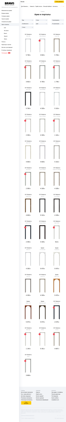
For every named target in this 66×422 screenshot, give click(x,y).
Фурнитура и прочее (6, 44)
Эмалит (6, 36)
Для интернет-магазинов (27, 392)
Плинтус (4, 41)
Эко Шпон (6, 30)
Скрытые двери (5, 18)
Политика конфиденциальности (27, 415)
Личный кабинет (47, 6)
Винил (5, 33)
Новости (32, 6)
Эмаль (5, 39)
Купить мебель (55, 397)
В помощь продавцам (7, 50)
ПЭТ (5, 27)
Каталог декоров (40, 397)
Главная (42, 11)
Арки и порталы (5, 24)
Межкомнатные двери (7, 10)
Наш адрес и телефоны (57, 392)
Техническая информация (42, 399)
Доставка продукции (26, 396)
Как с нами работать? (26, 394)
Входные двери (5, 13)
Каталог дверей (39, 396)
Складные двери (5, 16)
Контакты (55, 6)
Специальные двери (6, 21)
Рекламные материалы (26, 397)
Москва (22, 1)
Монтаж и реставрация (7, 47)
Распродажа (6, 53)
